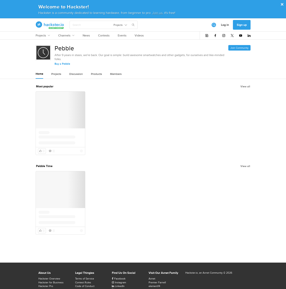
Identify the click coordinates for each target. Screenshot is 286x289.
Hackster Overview (49, 278)
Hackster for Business (51, 282)
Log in (225, 25)
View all (245, 86)
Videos (139, 36)
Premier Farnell (157, 282)
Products (96, 74)
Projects (43, 36)
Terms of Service (84, 278)
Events (122, 36)
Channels (66, 36)
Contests (103, 36)
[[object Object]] (214, 25)
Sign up (242, 25)
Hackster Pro (45, 286)
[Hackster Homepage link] (50, 25)
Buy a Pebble (62, 64)
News (86, 36)
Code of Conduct (84, 286)
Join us (157, 12)
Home (39, 74)
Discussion (76, 74)
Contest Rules (83, 282)
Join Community (239, 48)
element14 (154, 286)
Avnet (152, 278)
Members (116, 74)
